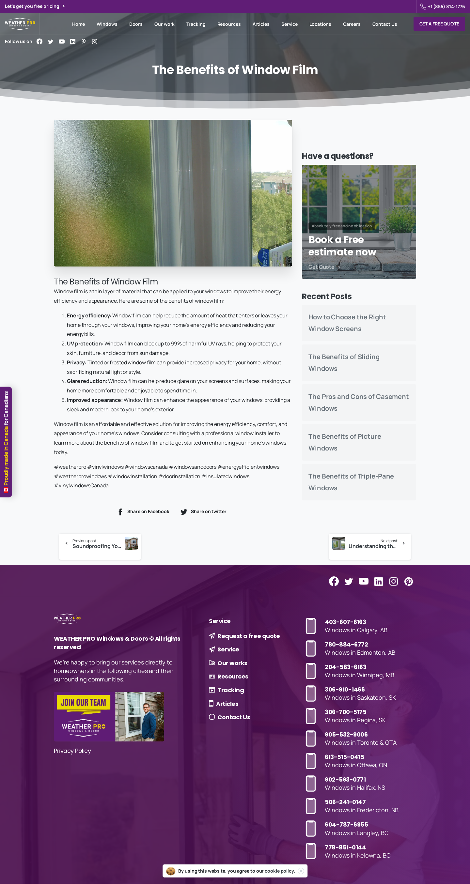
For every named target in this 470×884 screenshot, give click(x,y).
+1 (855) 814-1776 (442, 6)
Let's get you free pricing (34, 6)
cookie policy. (280, 871)
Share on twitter (203, 512)
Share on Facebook (142, 512)
